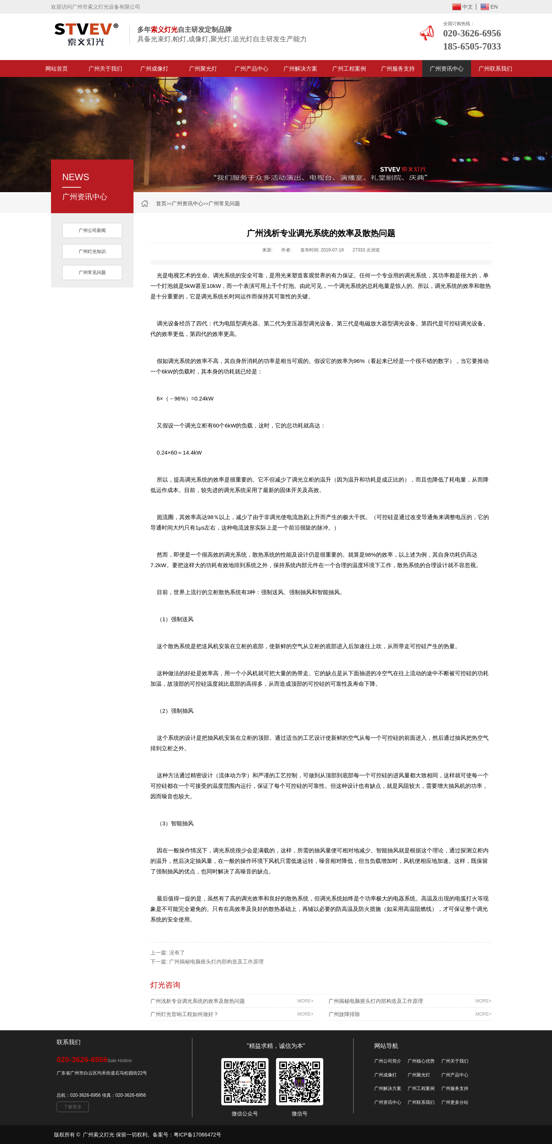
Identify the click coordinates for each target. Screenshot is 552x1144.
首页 (161, 203)
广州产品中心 (251, 68)
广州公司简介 (387, 1061)
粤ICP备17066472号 (198, 1135)
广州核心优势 (421, 1061)
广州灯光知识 (92, 251)
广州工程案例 (349, 68)
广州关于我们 (105, 68)
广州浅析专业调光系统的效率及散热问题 (232, 1001)
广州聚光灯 (203, 68)
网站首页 (56, 68)
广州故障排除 (410, 1014)
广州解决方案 (300, 68)
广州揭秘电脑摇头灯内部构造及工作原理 (216, 962)
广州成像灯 (154, 68)
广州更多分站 (454, 1102)
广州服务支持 (398, 68)
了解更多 (73, 1106)
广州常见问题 (224, 203)
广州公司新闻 (92, 230)
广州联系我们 (495, 68)
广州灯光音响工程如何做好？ (232, 1014)
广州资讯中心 (447, 68)
